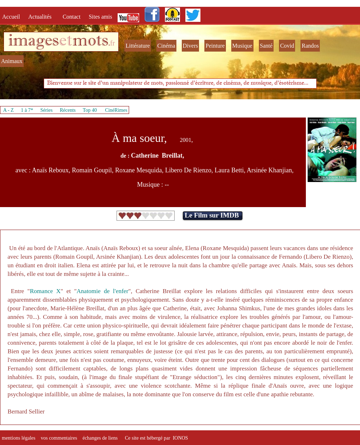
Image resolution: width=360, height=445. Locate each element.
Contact (72, 17)
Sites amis (100, 17)
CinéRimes (116, 110)
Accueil (12, 17)
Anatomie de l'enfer (102, 291)
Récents (68, 110)
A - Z (8, 110)
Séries (47, 110)
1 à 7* (27, 110)
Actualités (42, 17)
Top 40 (90, 110)
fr (112, 43)
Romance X (45, 291)
